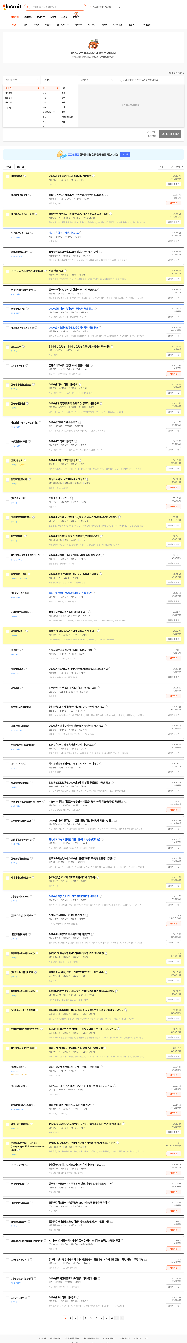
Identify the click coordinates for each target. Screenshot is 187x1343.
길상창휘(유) (16, 176)
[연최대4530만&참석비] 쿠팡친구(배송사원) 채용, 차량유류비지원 (81, 991)
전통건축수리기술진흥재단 (23, 744)
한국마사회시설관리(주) (22, 289)
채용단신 (131, 24)
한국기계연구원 (18, 308)
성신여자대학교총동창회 (22, 1105)
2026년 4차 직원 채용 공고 (62, 1297)
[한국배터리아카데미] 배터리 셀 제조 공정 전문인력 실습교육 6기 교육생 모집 (86, 1010)
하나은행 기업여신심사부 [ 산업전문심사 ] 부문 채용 (74, 1067)
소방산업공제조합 (19, 441)
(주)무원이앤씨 (17, 498)
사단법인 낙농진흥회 (20, 233)
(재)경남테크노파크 (20, 896)
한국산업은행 (17, 536)
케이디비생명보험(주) (21, 877)
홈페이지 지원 (173, 184)
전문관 (104, 24)
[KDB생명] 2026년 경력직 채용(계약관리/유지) (72, 877)
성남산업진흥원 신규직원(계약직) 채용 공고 (70, 593)
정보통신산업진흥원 (20, 782)
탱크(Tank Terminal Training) (27, 1240)
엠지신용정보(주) (18, 1221)
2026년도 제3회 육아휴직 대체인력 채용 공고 (71, 308)
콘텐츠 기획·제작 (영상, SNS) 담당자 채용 (69, 365)
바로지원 (173, 203)
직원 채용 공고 (56, 270)
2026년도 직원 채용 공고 (61, 441)
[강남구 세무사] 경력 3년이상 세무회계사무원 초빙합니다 (76, 195)
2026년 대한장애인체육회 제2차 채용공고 (69, 934)
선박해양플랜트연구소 (21, 517)
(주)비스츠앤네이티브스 (22, 915)
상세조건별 (61, 24)
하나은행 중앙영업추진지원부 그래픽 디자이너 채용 (74, 763)
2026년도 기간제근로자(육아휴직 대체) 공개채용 (73, 1278)
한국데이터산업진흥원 (21, 384)
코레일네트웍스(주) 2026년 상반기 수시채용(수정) (73, 252)
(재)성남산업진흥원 (20, 593)
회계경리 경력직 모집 (59, 498)
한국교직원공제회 (19, 479)
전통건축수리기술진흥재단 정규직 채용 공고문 (71, 744)
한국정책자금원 (18, 1183)
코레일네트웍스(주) (20, 252)
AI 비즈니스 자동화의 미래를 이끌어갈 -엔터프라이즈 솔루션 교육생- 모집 (84, 1240)
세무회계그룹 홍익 (19, 195)
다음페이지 (117, 1318)
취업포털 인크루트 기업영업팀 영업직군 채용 (70, 650)
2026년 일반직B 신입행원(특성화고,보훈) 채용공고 (74, 536)
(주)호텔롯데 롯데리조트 (22, 972)
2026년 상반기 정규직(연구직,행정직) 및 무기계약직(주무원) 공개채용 (83, 517)
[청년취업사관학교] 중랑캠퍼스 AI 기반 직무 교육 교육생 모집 (78, 214)
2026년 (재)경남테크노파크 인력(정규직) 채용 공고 (74, 896)
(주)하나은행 (16, 763)
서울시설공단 (17, 669)
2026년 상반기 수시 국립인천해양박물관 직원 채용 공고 (76, 726)
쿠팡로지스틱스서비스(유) (23, 953)
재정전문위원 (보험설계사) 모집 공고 (66, 479)
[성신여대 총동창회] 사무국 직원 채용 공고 (69, 1105)
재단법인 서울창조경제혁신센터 (25, 555)
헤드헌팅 (91, 24)
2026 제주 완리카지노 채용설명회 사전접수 (70, 176)
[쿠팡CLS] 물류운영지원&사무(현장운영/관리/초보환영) (76, 953)
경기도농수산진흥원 (20, 1124)
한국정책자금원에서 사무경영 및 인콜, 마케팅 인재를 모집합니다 (80, 1183)
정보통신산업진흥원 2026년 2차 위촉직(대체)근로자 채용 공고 (79, 782)
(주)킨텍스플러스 (18, 1297)
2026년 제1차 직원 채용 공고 (63, 384)
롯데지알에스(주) (18, 574)
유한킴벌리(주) (17, 631)
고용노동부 (16, 346)
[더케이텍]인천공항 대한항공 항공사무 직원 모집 (72, 688)
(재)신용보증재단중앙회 (22, 1278)
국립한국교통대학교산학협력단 (25, 1029)
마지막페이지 (122, 1318)
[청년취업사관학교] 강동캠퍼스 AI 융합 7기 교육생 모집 (76, 1048)
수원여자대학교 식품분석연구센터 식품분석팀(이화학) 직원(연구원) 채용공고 (86, 801)
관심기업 (20, 166)
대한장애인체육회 (19, 934)
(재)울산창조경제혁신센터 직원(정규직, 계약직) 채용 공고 (76, 707)
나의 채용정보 (147, 24)
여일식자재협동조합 (20, 1202)
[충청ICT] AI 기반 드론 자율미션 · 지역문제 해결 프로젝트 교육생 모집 (82, 1029)
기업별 (36, 24)
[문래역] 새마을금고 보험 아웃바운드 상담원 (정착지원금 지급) (79, 1221)
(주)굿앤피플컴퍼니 (20, 1259)
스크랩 (8, 166)
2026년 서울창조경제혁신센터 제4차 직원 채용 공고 (74, 555)
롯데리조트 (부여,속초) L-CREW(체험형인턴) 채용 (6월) (76, 972)
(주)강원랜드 (16, 460)
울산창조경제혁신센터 (21, 707)
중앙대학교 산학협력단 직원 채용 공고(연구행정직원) (74, 839)
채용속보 (78, 24)
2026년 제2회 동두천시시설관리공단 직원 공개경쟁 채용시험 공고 (81, 820)
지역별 (13, 24)
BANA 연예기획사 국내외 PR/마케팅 (66, 915)
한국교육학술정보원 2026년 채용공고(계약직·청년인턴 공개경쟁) (81, 858)
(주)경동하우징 (17, 365)
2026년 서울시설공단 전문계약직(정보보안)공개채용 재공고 (78, 669)
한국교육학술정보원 (20, 858)
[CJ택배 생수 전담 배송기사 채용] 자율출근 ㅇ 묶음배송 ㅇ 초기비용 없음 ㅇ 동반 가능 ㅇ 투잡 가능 (96, 1259)
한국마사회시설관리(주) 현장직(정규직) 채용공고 (73, 289)
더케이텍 (15, 688)
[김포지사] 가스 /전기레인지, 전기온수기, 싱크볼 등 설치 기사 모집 (80, 1086)
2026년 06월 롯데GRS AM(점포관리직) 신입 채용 (73, 574)
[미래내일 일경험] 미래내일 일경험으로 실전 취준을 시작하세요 (79, 346)
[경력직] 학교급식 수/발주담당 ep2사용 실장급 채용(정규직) (78, 1202)
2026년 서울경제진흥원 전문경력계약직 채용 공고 (73, 327)
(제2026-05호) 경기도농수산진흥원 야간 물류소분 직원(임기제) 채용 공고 (85, 1124)
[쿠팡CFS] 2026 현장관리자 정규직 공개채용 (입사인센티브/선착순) (82, 1143)
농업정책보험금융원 (20, 612)
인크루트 (15, 650)
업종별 (47, 24)
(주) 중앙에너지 (18, 1086)
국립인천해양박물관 (20, 726)
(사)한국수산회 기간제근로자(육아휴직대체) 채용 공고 (75, 1164)
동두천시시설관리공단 (21, 820)
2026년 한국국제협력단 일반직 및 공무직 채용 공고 (74, 403)
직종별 (24, 24)
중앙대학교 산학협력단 (21, 839)
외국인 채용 (117, 24)
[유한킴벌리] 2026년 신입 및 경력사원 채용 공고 (72, 631)
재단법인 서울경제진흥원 (22, 214)
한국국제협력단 (18, 403)
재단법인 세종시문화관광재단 (24, 422)
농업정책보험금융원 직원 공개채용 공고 (68, 612)
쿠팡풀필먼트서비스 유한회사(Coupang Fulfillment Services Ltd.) (28, 1146)
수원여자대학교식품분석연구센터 (26, 801)
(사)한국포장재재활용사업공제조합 (27, 270)
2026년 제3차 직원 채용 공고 (63, 422)
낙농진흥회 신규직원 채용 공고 (64, 233)
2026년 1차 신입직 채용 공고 (63, 460)
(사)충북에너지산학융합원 (23, 1010)
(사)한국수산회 (17, 1164)
